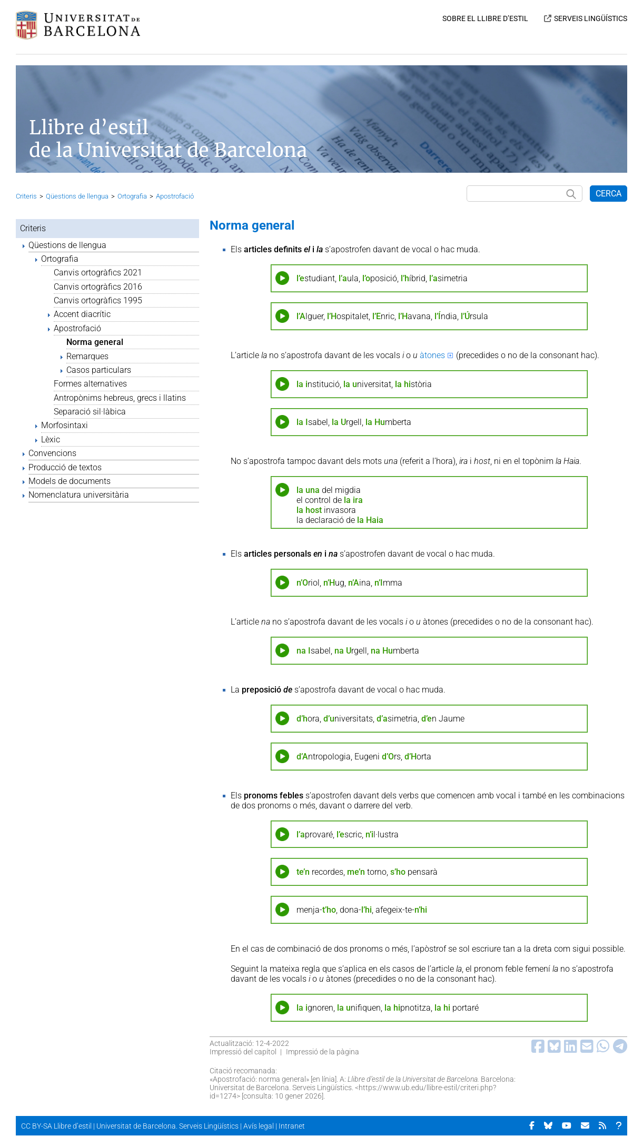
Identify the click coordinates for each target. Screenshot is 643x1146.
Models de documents (69, 481)
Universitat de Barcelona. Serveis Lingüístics (167, 1126)
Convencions (52, 453)
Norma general (94, 342)
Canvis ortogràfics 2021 (98, 273)
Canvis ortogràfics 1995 (98, 300)
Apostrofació (175, 196)
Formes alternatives (90, 384)
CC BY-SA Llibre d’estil (56, 1126)
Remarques (87, 356)
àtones (432, 355)
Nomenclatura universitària (78, 495)
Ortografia (132, 196)
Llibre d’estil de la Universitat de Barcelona (168, 139)
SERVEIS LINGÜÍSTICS (590, 18)
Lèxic (50, 439)
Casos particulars (98, 370)
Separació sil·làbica (90, 412)
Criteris (26, 196)
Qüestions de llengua (77, 196)
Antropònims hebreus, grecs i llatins (120, 398)
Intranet (292, 1126)
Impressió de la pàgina (322, 1052)
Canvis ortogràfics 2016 (98, 287)
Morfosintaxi (64, 425)
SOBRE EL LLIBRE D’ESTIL (485, 18)
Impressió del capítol (243, 1052)
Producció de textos (65, 467)
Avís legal (258, 1126)
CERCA (608, 194)
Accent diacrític (82, 314)
